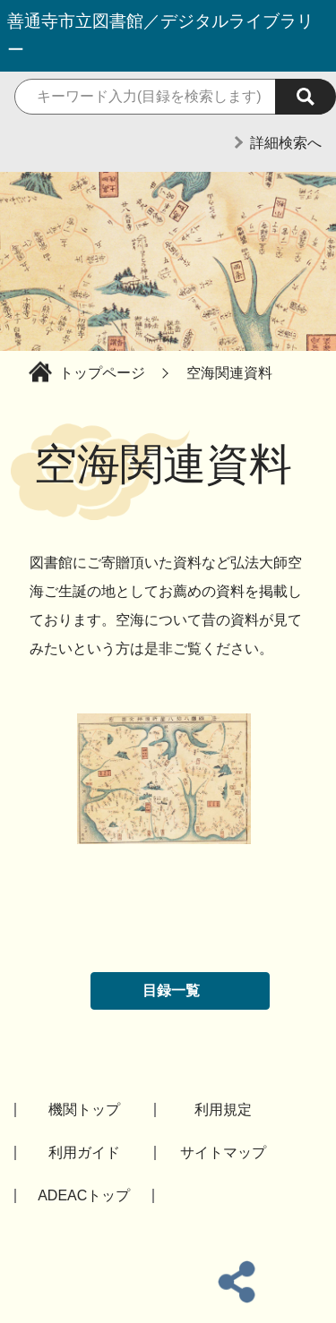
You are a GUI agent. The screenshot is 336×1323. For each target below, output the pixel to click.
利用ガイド (84, 1152)
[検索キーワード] (168, 97)
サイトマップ (223, 1152)
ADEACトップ (84, 1195)
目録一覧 (171, 990)
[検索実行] (305, 97)
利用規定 (223, 1109)
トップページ (102, 372)
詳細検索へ (286, 142)
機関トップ (84, 1109)
